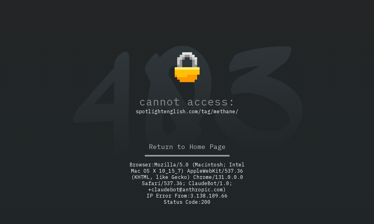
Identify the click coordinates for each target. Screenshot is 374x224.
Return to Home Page (187, 146)
